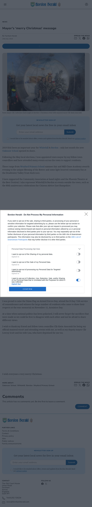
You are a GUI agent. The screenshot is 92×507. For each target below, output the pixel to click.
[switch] (78, 254)
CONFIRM (27, 289)
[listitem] (46, 249)
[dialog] (46, 253)
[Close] (87, 214)
